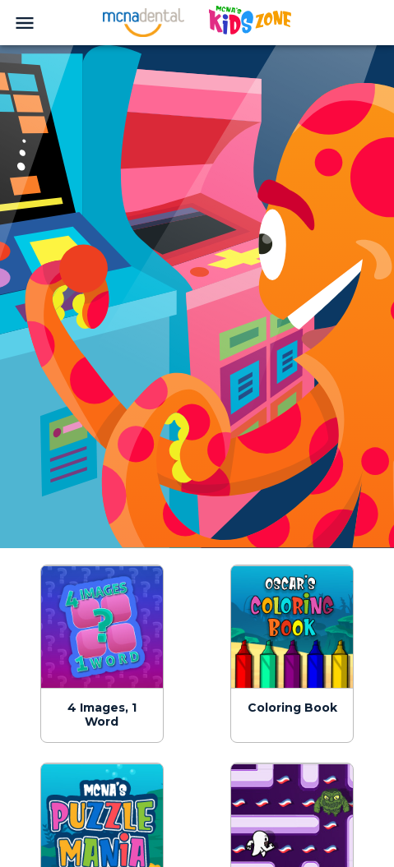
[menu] (25, 23)
